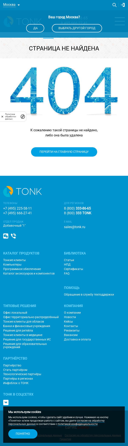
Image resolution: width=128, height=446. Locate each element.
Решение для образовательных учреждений (25, 345)
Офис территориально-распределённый (31, 317)
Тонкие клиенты (14, 260)
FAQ (67, 273)
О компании (72, 312)
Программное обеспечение (22, 269)
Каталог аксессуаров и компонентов (29, 273)
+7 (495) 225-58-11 (17, 208)
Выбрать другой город (76, 28)
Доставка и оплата (77, 339)
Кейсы (68, 321)
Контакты (71, 326)
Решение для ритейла (18, 330)
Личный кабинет (123, 5)
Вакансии (71, 335)
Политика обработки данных (10, 116)
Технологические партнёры (22, 374)
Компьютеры (12, 264)
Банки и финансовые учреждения (26, 326)
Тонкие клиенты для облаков (23, 321)
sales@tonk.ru (74, 227)
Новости (70, 317)
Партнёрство (12, 365)
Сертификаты (73, 269)
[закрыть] (2, 116)
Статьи (69, 260)
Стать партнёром (15, 370)
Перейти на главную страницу (64, 151)
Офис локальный (15, 312)
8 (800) (77, 208)
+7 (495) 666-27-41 (17, 213)
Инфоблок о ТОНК (15, 383)
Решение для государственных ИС (27, 339)
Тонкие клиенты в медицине (22, 335)
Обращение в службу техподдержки (89, 294)
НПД (67, 264)
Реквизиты (72, 330)
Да (35, 28)
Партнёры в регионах (18, 378)
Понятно (23, 433)
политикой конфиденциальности (78, 424)
